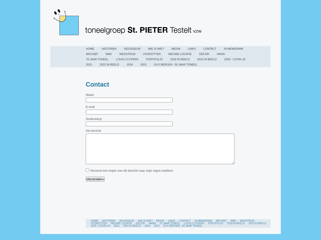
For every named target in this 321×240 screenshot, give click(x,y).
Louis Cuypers (127, 59)
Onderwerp (94, 119)
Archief (92, 53)
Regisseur (132, 48)
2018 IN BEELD (180, 59)
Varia (221, 53)
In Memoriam (233, 48)
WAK (109, 53)
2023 (143, 64)
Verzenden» (95, 185)
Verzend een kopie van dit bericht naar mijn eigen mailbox (131, 176)
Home (90, 48)
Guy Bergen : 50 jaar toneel (175, 64)
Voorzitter (152, 53)
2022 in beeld (109, 64)
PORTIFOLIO (154, 59)
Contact (209, 48)
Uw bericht (93, 131)
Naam (90, 95)
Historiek (109, 48)
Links (192, 48)
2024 (130, 64)
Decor (204, 53)
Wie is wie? (156, 48)
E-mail (90, 107)
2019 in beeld (207, 59)
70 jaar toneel (97, 59)
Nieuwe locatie (180, 53)
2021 (89, 64)
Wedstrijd (127, 53)
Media (176, 48)
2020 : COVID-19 (234, 59)
